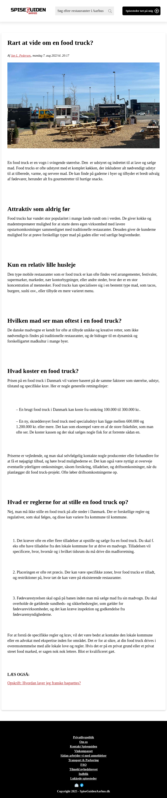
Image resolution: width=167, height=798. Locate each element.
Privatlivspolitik (83, 737)
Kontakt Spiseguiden (83, 746)
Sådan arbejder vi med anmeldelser (83, 755)
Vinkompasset (83, 751)
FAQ (83, 764)
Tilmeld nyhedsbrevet (83, 769)
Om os (83, 742)
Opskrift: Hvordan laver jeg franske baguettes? (44, 683)
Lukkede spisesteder (83, 778)
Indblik (83, 774)
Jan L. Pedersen (21, 55)
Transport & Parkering (83, 760)
